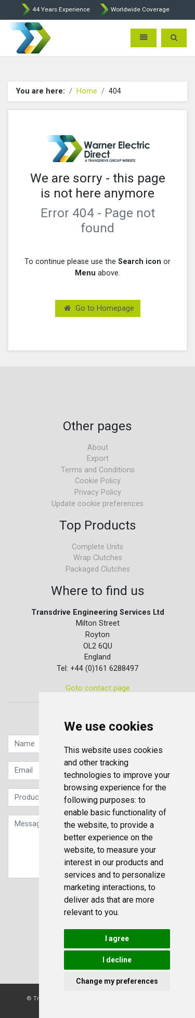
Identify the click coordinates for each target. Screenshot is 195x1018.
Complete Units (97, 547)
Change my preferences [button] (117, 981)
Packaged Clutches (98, 569)
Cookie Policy (98, 481)
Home (86, 91)
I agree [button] (117, 938)
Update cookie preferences (97, 503)
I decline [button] (117, 960)
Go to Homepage (99, 308)
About (97, 447)
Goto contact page (98, 688)
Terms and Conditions (98, 470)
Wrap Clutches (97, 557)
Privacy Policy (97, 492)
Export (98, 458)
